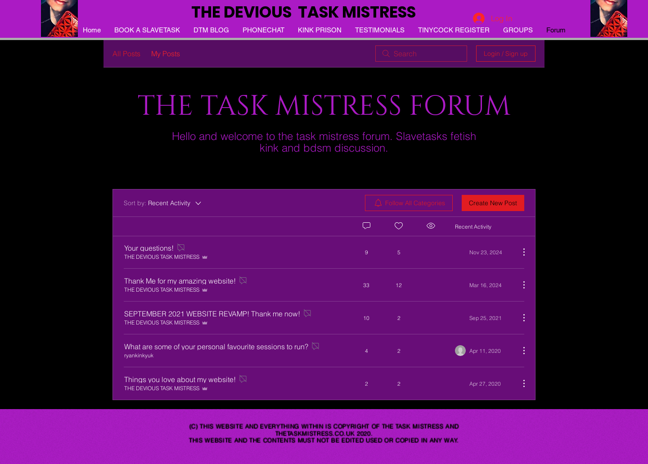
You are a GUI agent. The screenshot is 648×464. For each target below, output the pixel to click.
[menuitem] (409, 203)
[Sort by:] (163, 203)
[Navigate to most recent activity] (484, 252)
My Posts (165, 53)
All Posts (126, 53)
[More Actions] (519, 252)
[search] (421, 53)
